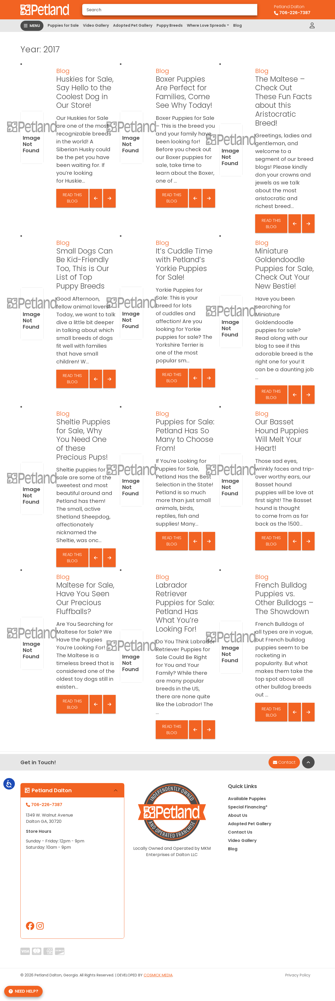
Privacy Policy (297, 975)
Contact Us (240, 832)
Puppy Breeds (170, 25)
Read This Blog (72, 198)
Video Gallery (96, 25)
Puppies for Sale (63, 25)
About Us (237, 815)
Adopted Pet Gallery (132, 25)
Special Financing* (247, 807)
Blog (237, 25)
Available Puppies (247, 799)
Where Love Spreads (206, 25)
